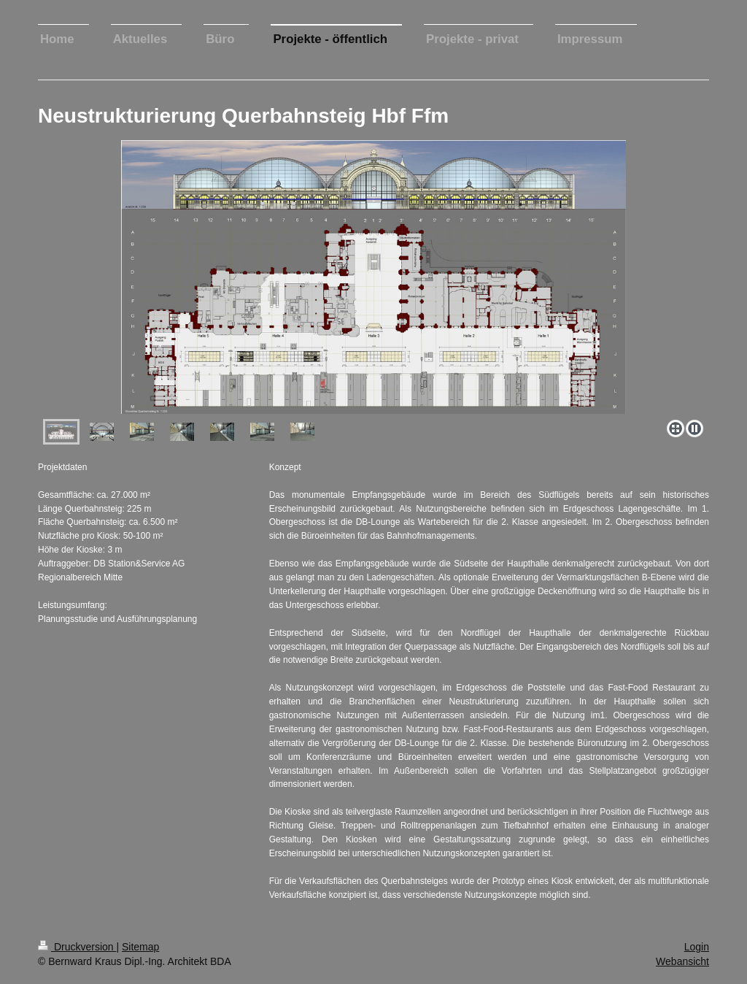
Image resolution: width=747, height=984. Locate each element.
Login (696, 947)
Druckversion (77, 947)
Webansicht (682, 961)
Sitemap (140, 947)
